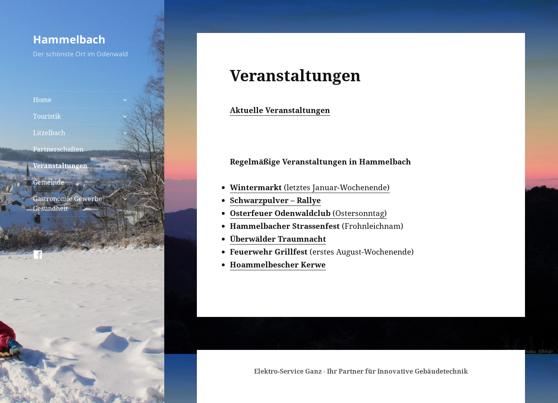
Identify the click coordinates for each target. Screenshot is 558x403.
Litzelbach (49, 132)
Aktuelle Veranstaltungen (280, 110)
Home (42, 99)
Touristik (47, 116)
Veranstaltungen (60, 165)
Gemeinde (48, 182)
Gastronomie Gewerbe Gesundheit (67, 203)
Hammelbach (69, 39)
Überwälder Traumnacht (278, 239)
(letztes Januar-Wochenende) (310, 187)
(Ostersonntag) (308, 213)
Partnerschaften (58, 149)
